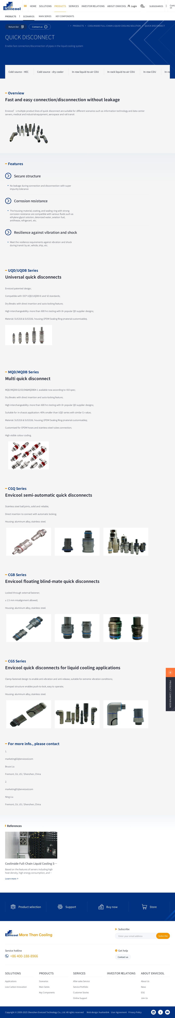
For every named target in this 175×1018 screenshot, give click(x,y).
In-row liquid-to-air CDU (85, 71)
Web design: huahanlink (97, 1012)
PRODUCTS (78, 26)
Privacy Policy (134, 1012)
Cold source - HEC (19, 71)
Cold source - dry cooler (50, 71)
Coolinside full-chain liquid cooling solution (114, 26)
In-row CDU (149, 71)
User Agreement (118, 1012)
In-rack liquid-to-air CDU (121, 71)
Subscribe (163, 935)
